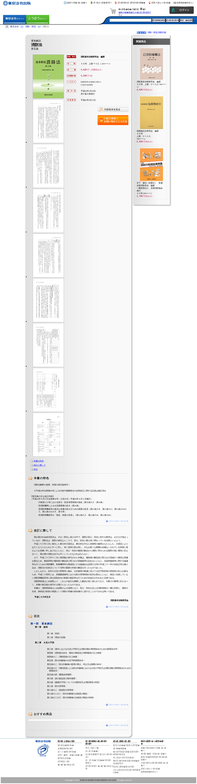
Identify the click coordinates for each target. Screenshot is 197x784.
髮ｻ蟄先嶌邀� (64, 758)
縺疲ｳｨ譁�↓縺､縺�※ (77, 3)
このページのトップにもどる (117, 521)
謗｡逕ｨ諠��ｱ (92, 751)
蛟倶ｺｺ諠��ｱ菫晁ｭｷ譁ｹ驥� (126, 745)
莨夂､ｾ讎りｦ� (92, 748)
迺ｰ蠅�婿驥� (119, 748)
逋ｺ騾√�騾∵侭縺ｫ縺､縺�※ (154, 754)
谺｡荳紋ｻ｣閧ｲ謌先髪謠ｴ (124, 757)
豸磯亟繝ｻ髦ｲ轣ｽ (65, 748)
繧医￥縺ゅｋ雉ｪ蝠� (161, 3)
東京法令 (14, 26)
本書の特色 (39, 461)
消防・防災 (30, 26)
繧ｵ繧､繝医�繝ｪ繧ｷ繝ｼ (124, 767)
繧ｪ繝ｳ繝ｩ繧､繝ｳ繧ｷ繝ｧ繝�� (131, 3)
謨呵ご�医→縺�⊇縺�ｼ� (70, 755)
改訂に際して (40, 465)
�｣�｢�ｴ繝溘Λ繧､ (66, 765)
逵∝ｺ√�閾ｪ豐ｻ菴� (67, 752)
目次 (36, 469)
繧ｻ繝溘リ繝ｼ (64, 761)
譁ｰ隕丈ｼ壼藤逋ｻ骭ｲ (102, 3)
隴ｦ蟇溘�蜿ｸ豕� (66, 745)
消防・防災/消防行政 (157, 32)
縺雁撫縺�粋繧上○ (185, 3)
